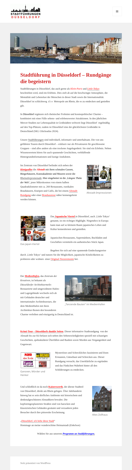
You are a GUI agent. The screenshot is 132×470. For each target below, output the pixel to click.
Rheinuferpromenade (31, 178)
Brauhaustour (49, 195)
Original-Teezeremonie (62, 259)
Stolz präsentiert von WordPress (35, 463)
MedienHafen (32, 276)
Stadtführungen (36, 139)
